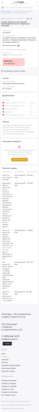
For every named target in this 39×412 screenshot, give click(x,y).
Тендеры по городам (8, 384)
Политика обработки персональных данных (16, 405)
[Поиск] (3, 8)
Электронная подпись (8, 368)
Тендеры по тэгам (7, 389)
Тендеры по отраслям (8, 386)
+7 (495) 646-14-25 (10, 336)
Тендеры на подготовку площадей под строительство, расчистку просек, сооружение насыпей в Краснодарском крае (18, 132)
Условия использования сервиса (12, 409)
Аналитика (5, 360)
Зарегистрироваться (19, 160)
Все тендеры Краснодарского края (14, 50)
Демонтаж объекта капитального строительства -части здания (7, 296)
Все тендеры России (8, 395)
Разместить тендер (8, 371)
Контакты (4, 363)
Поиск (3, 354)
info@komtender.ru (9, 339)
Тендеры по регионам (8, 381)
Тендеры (4, 357)
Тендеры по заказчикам (9, 392)
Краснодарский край (15, 55)
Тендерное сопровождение (10, 365)
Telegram (7, 344)
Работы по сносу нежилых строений (7, 177)
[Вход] (37, 2)
